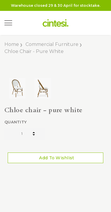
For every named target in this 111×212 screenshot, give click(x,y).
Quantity (15, 122)
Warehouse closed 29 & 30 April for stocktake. (55, 5)
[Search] (20, 23)
